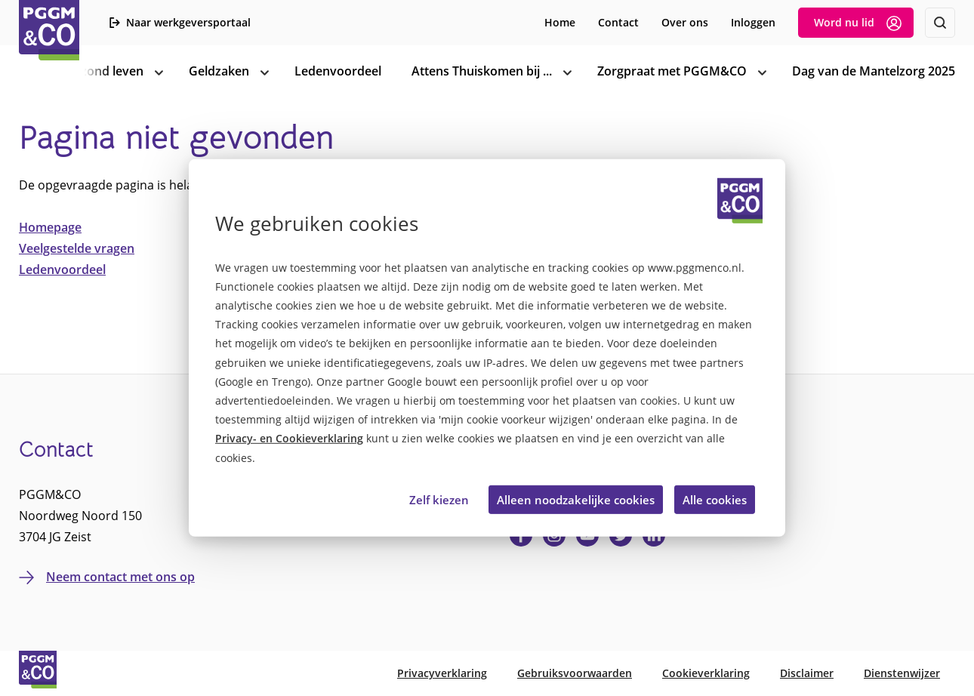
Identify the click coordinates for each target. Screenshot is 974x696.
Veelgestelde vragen (76, 248)
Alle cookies (715, 499)
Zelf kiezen (439, 499)
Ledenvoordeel (62, 269)
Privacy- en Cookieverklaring (289, 438)
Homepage (50, 227)
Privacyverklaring (442, 673)
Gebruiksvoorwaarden (574, 673)
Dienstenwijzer (902, 673)
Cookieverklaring (706, 673)
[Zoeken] (940, 23)
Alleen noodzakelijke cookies (576, 499)
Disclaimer (807, 673)
